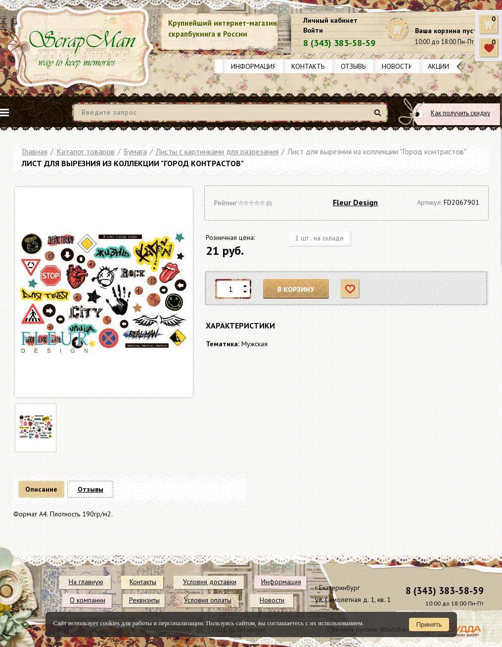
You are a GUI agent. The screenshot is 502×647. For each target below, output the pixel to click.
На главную (86, 581)
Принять (429, 624)
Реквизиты (144, 600)
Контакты (308, 66)
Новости (397, 66)
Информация (253, 66)
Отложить (350, 289)
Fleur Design (355, 202)
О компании (87, 600)
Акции (438, 66)
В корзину (296, 289)
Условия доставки (209, 581)
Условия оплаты (207, 600)
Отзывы (354, 66)
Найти (379, 116)
